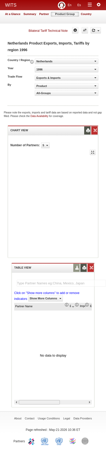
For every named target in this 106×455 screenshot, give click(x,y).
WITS (10, 5)
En (70, 5)
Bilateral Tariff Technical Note (48, 31)
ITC (32, 441)
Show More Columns (45, 298)
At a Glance (13, 14)
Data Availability (39, 116)
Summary (30, 14)
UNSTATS (59, 441)
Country (86, 14)
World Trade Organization (73, 441)
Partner (44, 14)
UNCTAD (46, 441)
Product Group (65, 14)
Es (79, 5)
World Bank (86, 441)
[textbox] (61, 283)
